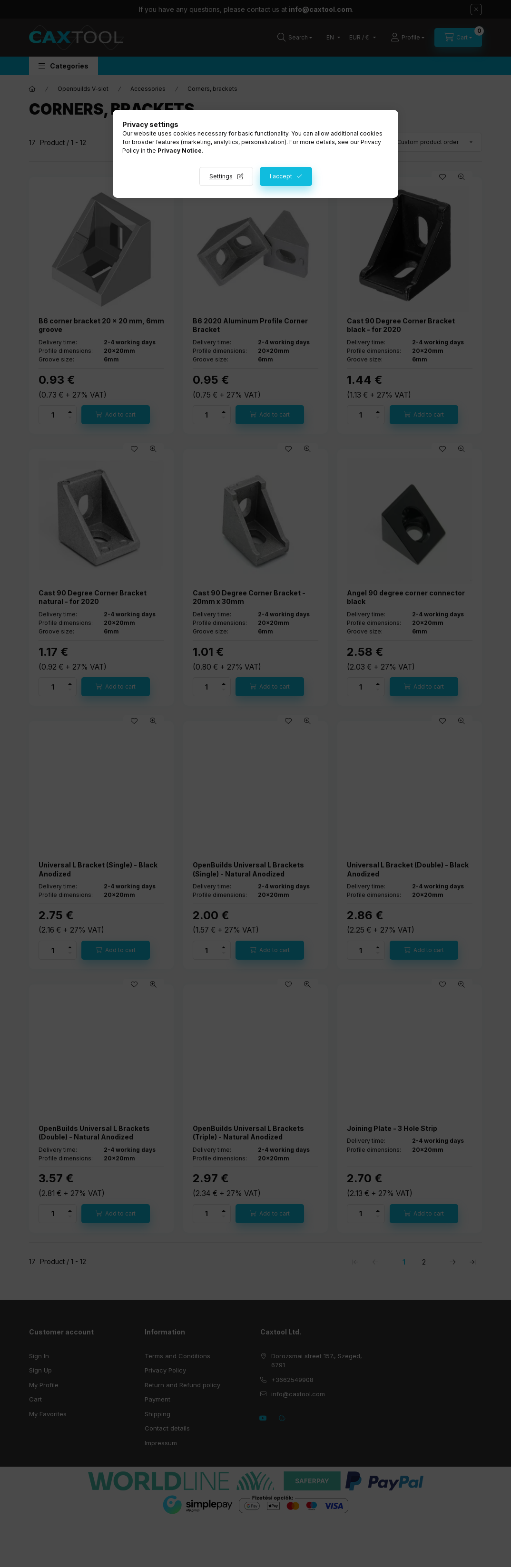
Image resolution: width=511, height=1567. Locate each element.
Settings (221, 176)
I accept (281, 176)
